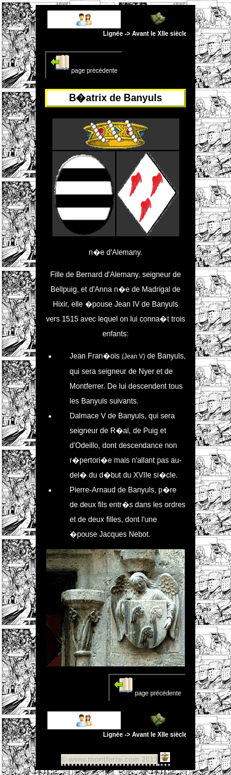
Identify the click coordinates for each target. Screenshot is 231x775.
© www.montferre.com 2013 (109, 759)
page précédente (84, 63)
